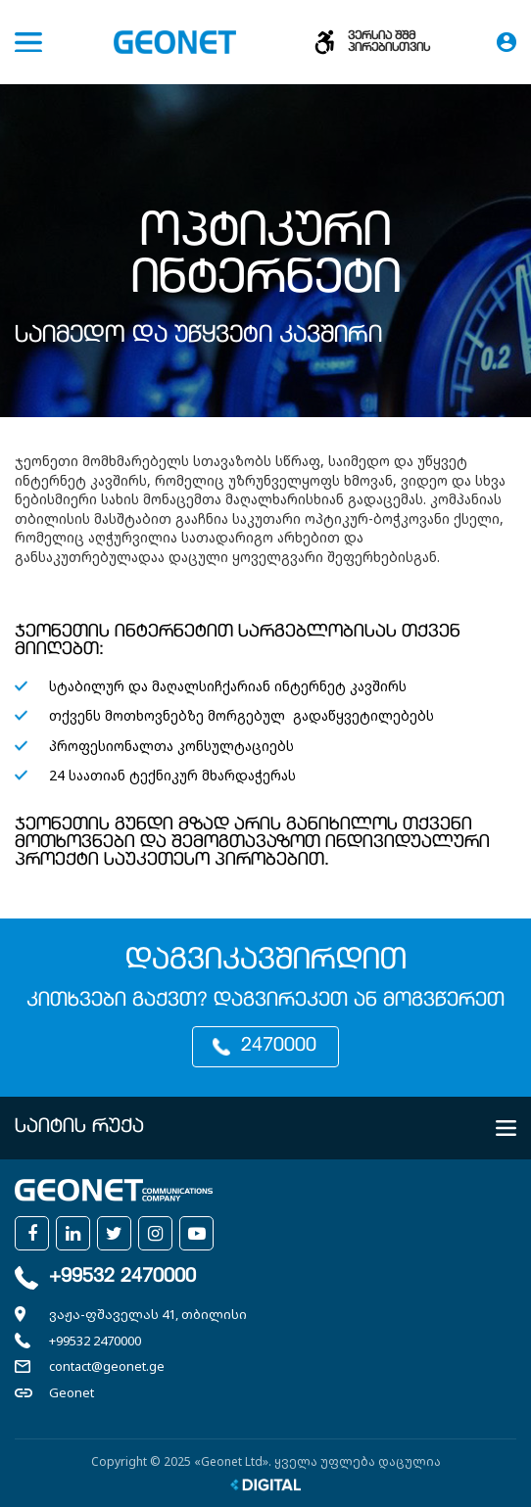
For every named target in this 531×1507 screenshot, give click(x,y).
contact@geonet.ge (107, 1366)
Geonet (71, 1392)
